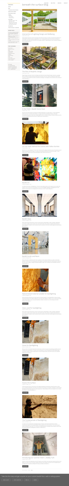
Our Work (46, 2)
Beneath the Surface (11, 49)
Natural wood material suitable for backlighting (39, 294)
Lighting (9, 14)
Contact (65, 2)
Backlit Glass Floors (11, 21)
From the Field (10, 52)
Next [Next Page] (32, 470)
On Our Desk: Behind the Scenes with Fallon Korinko (40, 146)
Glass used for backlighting (31, 308)
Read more (25, 81)
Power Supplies (11, 16)
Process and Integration (11, 58)
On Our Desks (10, 57)
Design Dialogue (10, 51)
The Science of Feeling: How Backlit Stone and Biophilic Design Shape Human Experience (13, 33)
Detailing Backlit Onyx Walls (13, 23)
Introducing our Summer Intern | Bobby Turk (38, 458)
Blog (9, 8)
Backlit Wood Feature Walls (13, 22)
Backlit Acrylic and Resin (30, 256)
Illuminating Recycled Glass (13, 24)
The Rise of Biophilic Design (32, 71)
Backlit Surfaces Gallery (12, 11)
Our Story (53, 2)
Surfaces (59, 2)
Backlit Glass (26, 219)
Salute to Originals (11, 59)
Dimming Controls (11, 17)
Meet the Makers (10, 55)
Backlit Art (25, 183)
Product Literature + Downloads (13, 27)
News (9, 56)
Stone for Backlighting (30, 345)
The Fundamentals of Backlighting (34, 420)
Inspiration (9, 54)
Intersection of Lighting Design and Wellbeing (38, 34)
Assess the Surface (29, 383)
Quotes (9, 6)
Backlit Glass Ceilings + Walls (13, 20)
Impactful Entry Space (11, 53)
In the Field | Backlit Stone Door (33, 109)
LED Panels (10, 15)
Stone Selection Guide (12, 13)
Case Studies (10, 19)
